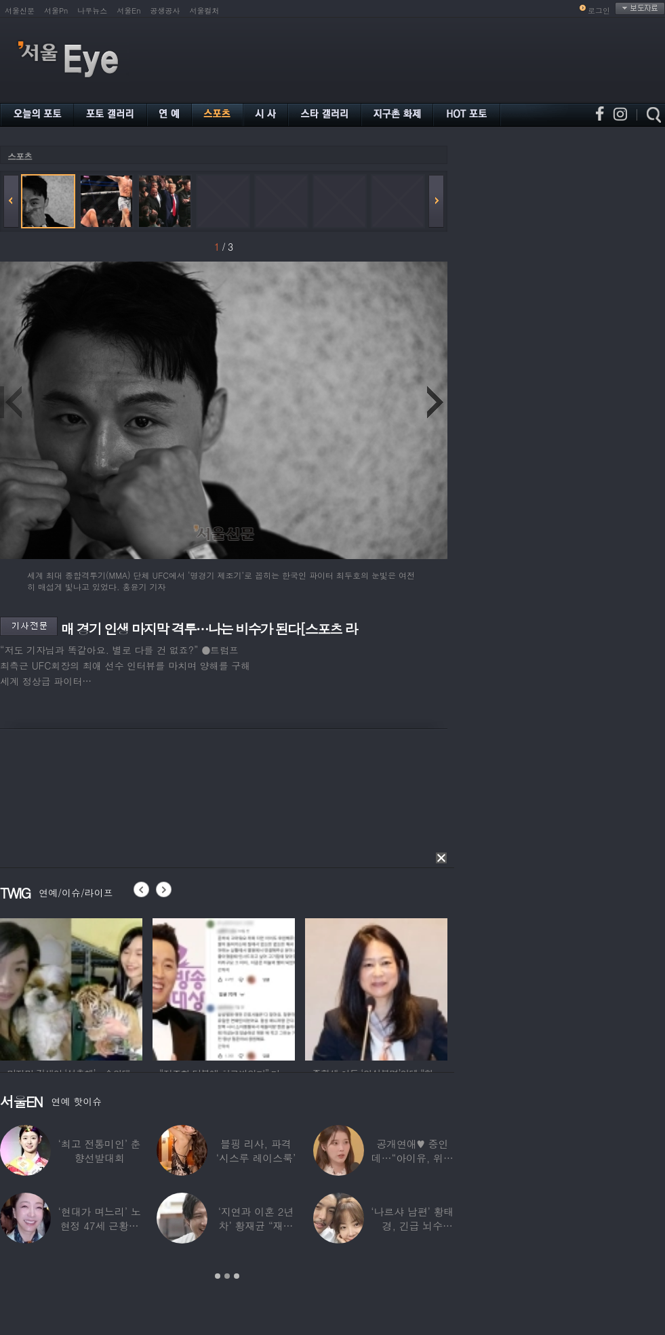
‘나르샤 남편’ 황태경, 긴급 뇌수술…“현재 (412, 1225)
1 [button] (217, 1276)
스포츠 (19, 156)
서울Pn (56, 10)
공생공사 (165, 10)
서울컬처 (205, 10)
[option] (71, 987)
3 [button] (236, 1276)
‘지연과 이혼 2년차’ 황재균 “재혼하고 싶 (256, 1225)
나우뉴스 (92, 10)
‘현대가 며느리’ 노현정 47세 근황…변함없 (99, 1225)
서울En (128, 10)
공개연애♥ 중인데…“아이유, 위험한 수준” (412, 1157)
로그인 (599, 10)
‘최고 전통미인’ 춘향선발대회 (99, 1150)
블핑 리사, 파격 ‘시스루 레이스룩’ (256, 1150)
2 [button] (227, 1276)
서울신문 (20, 10)
